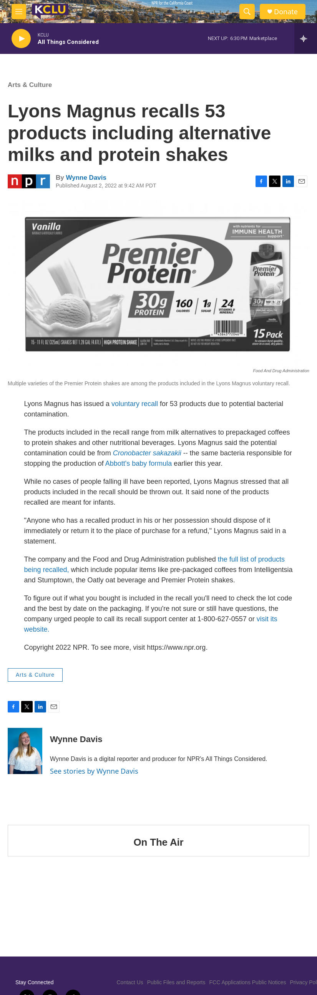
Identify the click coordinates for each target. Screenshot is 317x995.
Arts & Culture (30, 85)
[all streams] (305, 38)
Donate (286, 12)
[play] (21, 38)
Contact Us (130, 982)
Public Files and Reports (176, 982)
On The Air (159, 842)
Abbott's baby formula (138, 463)
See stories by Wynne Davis (94, 771)
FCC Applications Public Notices (247, 982)
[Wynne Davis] (25, 751)
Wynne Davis (86, 177)
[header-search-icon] (247, 11)
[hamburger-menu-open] (19, 11)
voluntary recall (134, 404)
